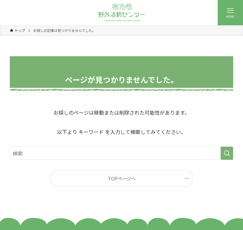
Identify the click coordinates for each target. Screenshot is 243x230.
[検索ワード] (122, 153)
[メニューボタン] (230, 12)
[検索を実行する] (227, 153)
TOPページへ (121, 178)
